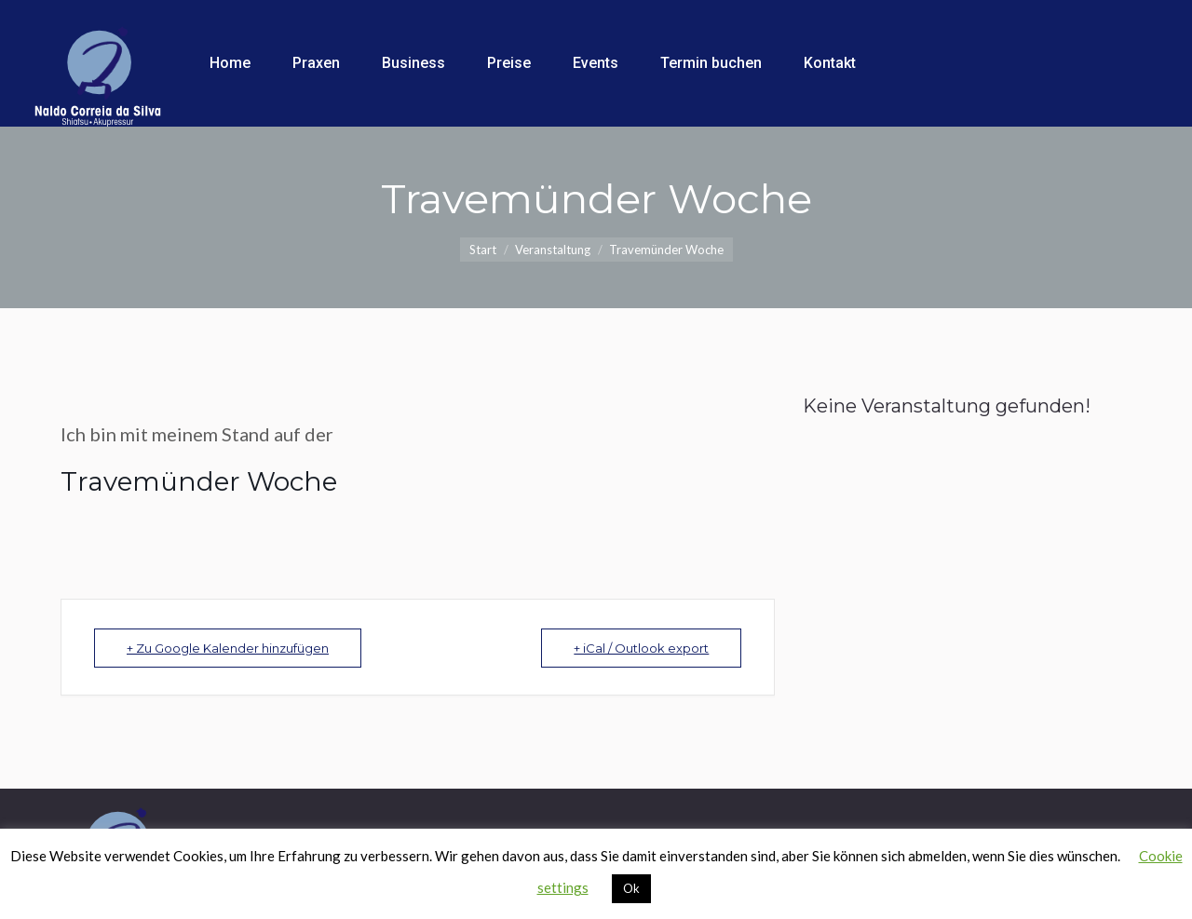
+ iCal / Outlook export (641, 648)
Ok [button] (631, 888)
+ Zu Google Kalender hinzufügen (228, 648)
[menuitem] (230, 63)
